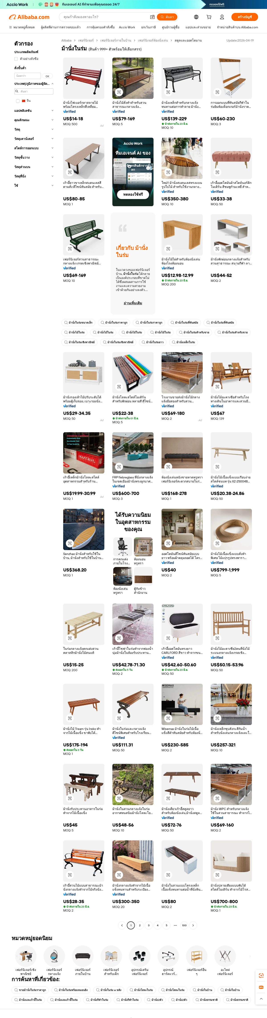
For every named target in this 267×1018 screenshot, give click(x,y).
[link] (261, 975)
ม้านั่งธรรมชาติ (207, 1000)
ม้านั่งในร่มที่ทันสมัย (184, 322)
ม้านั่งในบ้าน (202, 990)
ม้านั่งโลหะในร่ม (141, 990)
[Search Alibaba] (105, 17)
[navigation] (34, 483)
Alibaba (66, 40)
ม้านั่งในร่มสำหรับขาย (194, 332)
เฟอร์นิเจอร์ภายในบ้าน (115, 40)
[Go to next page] (193, 925)
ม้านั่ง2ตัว (155, 1000)
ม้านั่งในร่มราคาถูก (114, 322)
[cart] (209, 17)
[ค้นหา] (167, 17)
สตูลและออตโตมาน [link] (188, 40)
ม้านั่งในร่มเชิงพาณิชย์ (79, 342)
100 (184, 925)
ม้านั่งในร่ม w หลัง (108, 990)
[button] (152, 17)
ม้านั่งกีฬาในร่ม (97, 1000)
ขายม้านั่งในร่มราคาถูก (30, 990)
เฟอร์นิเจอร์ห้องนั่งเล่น (153, 40)
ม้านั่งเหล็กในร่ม (183, 342)
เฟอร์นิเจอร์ (86, 40)
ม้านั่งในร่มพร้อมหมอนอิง (71, 990)
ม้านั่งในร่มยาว (153, 342)
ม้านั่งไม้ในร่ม (74, 332)
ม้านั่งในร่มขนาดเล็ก (78, 322)
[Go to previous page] (122, 925)
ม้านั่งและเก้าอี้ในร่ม (28, 1000)
